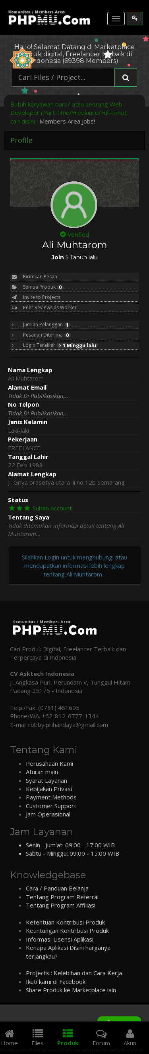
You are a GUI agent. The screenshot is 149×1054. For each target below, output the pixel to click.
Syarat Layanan (46, 780)
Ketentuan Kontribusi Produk (65, 922)
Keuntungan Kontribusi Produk (67, 930)
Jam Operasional (48, 814)
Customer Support (51, 806)
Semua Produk (38, 287)
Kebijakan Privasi (49, 789)
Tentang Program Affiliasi (60, 905)
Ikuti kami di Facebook (55, 982)
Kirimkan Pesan (34, 276)
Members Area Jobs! (67, 121)
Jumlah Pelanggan (41, 324)
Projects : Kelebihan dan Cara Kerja (74, 973)
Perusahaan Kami (49, 763)
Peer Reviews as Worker (44, 307)
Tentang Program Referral (62, 897)
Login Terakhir (55, 345)
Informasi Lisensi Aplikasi (59, 939)
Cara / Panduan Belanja (57, 888)
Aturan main (42, 772)
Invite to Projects (36, 297)
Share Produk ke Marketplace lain (71, 990)
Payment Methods (51, 797)
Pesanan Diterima (41, 335)
